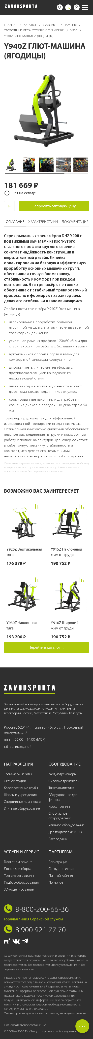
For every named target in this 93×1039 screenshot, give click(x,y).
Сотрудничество (61, 869)
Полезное (56, 882)
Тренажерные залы (18, 774)
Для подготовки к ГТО (65, 832)
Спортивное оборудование (60, 816)
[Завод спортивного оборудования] (21, 7)
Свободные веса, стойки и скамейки (34, 30)
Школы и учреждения (20, 795)
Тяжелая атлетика (61, 788)
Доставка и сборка (17, 869)
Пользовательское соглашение (25, 1025)
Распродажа (58, 839)
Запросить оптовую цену (54, 206)
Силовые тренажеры (60, 25)
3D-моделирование (19, 889)
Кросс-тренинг (59, 806)
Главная (11, 25)
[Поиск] (60, 7)
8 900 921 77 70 (40, 929)
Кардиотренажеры (62, 774)
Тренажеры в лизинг (19, 876)
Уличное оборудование (22, 808)
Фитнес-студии (15, 781)
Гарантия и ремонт (18, 862)
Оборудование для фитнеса (63, 797)
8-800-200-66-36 (42, 909)
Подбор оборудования (21, 882)
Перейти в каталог (46, 647)
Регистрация (58, 862)
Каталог (30, 25)
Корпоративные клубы (21, 788)
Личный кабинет (61, 876)
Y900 (74, 30)
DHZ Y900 (70, 236)
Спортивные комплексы (22, 802)
